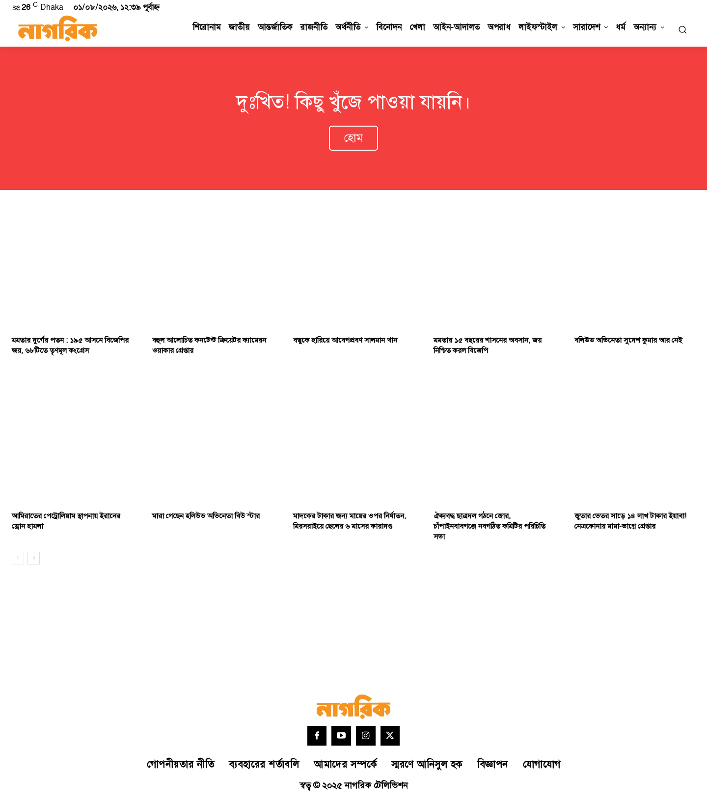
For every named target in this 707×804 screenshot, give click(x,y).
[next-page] (33, 560)
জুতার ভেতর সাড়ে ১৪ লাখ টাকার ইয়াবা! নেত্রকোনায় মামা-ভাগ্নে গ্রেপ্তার (630, 523)
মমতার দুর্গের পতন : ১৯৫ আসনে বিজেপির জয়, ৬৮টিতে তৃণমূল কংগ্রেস (70, 348)
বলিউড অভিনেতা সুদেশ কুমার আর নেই (628, 343)
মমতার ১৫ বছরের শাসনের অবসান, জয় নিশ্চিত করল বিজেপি (488, 348)
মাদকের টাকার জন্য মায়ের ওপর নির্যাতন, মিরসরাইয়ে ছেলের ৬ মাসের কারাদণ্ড (349, 523)
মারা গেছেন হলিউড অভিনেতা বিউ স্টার (206, 518)
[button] (682, 29)
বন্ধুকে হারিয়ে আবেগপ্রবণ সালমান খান (345, 343)
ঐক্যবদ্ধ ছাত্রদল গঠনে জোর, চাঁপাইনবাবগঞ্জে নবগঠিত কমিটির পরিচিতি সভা (489, 528)
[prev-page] (18, 560)
